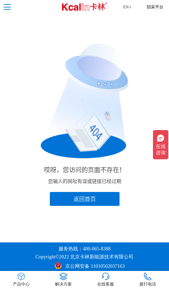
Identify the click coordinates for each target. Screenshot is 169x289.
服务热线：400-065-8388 (84, 248)
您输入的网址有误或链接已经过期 (84, 181)
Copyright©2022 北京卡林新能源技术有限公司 (84, 256)
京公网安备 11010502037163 (90, 265)
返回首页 (85, 199)
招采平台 (155, 7)
